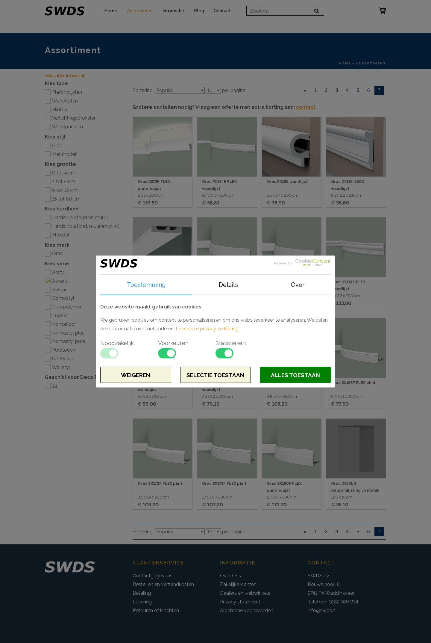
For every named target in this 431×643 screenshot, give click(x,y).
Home (113, 16)
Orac (57, 253)
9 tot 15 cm (64, 190)
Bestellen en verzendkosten (163, 584)
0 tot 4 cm (63, 173)
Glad (57, 145)
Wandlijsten (65, 101)
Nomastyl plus (68, 333)
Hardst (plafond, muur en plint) (85, 226)
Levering (142, 602)
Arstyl (58, 272)
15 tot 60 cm (66, 199)
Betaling (142, 593)
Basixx (59, 290)
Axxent (59, 281)
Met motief (64, 154)
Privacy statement (240, 602)
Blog (202, 16)
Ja (54, 386)
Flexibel (60, 235)
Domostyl (63, 298)
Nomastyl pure (68, 341)
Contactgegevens (152, 576)
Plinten (59, 109)
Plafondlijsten (67, 92)
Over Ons (230, 576)
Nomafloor (64, 324)
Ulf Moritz (63, 359)
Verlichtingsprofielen (74, 118)
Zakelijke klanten (238, 584)
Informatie (176, 16)
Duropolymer (66, 307)
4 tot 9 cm (63, 181)
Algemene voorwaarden (246, 610)
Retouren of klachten (156, 610)
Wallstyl (61, 367)
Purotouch (63, 350)
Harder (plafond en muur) (80, 217)
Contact (225, 16)
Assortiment (143, 16)
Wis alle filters (65, 76)
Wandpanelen (67, 126)
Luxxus (60, 315)
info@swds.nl (322, 610)
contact (305, 107)
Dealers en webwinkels (245, 593)
